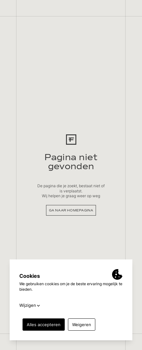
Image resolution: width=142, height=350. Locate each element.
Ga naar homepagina (71, 210)
